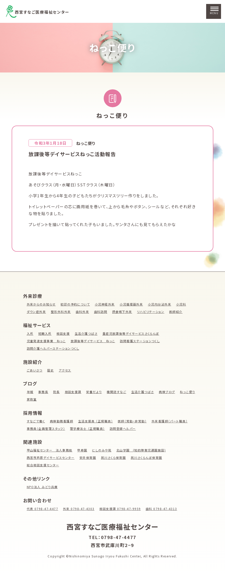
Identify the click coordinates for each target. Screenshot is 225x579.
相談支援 (63, 333)
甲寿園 (83, 450)
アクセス (65, 370)
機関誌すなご (117, 392)
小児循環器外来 (132, 304)
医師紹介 (177, 311)
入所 (30, 333)
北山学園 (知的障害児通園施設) (142, 450)
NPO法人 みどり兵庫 (42, 487)
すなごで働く (36, 421)
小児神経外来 (106, 304)
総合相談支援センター (43, 465)
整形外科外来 (61, 311)
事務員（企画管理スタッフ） (46, 428)
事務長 (43, 392)
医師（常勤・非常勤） (133, 421)
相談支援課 (73, 392)
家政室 (32, 399)
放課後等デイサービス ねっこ (93, 341)
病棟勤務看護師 (62, 421)
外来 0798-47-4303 (80, 509)
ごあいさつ (35, 370)
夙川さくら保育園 (114, 457)
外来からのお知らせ (41, 304)
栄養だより (94, 392)
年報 (30, 392)
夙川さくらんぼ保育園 (147, 457)
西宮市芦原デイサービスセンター (51, 457)
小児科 (182, 304)
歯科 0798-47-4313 (163, 509)
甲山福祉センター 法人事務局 (50, 450)
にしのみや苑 (102, 450)
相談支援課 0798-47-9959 (121, 509)
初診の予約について (76, 304)
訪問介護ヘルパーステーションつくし (53, 348)
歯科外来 (83, 311)
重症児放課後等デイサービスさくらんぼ (132, 333)
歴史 (50, 370)
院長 (56, 392)
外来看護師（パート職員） (171, 421)
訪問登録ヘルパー (124, 428)
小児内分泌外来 (161, 304)
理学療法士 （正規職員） (88, 428)
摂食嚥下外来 (123, 311)
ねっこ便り (112, 47)
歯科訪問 (101, 311)
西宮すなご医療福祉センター (48, 11)
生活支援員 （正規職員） (96, 421)
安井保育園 (88, 457)
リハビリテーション (151, 311)
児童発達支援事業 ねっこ (46, 341)
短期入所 (45, 333)
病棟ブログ (168, 392)
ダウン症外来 (36, 311)
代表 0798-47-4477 (43, 509)
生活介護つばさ (86, 333)
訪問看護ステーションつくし (141, 341)
